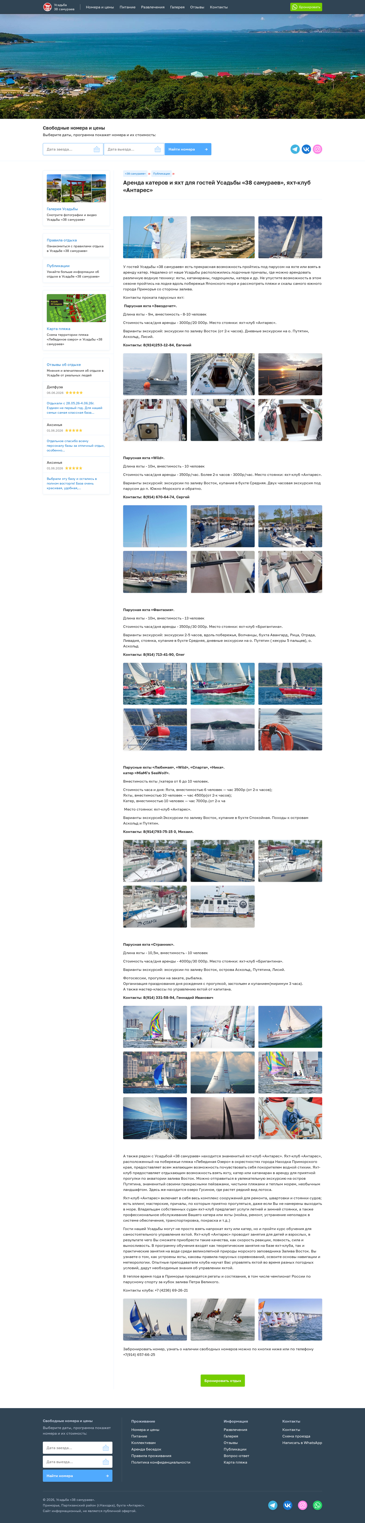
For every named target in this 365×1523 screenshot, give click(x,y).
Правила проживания (151, 1455)
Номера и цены (100, 7)
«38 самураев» (135, 173)
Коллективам (143, 1442)
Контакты (219, 7)
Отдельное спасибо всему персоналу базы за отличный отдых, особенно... (76, 445)
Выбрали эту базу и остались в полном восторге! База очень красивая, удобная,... (72, 483)
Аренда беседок (146, 1449)
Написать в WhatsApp (302, 1442)
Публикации (161, 173)
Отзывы (197, 7)
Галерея (177, 7)
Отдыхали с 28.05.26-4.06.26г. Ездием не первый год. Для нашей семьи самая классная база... (74, 407)
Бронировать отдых (222, 1380)
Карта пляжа (235, 1462)
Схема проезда (296, 1436)
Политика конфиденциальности (160, 1462)
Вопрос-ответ (236, 1455)
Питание (127, 7)
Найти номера (188, 149)
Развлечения (153, 7)
